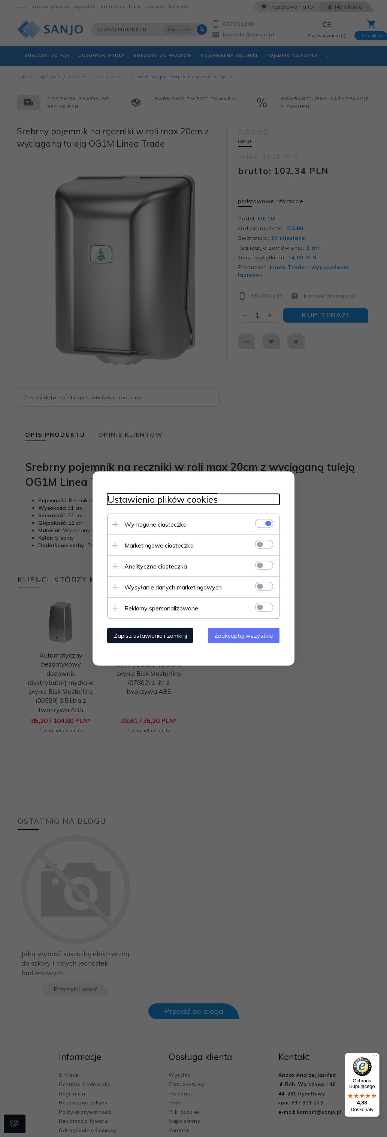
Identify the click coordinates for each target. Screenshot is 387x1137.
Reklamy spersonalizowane (161, 608)
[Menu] (375, 1057)
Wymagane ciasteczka (155, 524)
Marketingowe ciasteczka (159, 545)
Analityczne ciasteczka (155, 566)
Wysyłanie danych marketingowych (173, 587)
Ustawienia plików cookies (163, 499)
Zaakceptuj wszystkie (244, 635)
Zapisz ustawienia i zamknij (150, 635)
